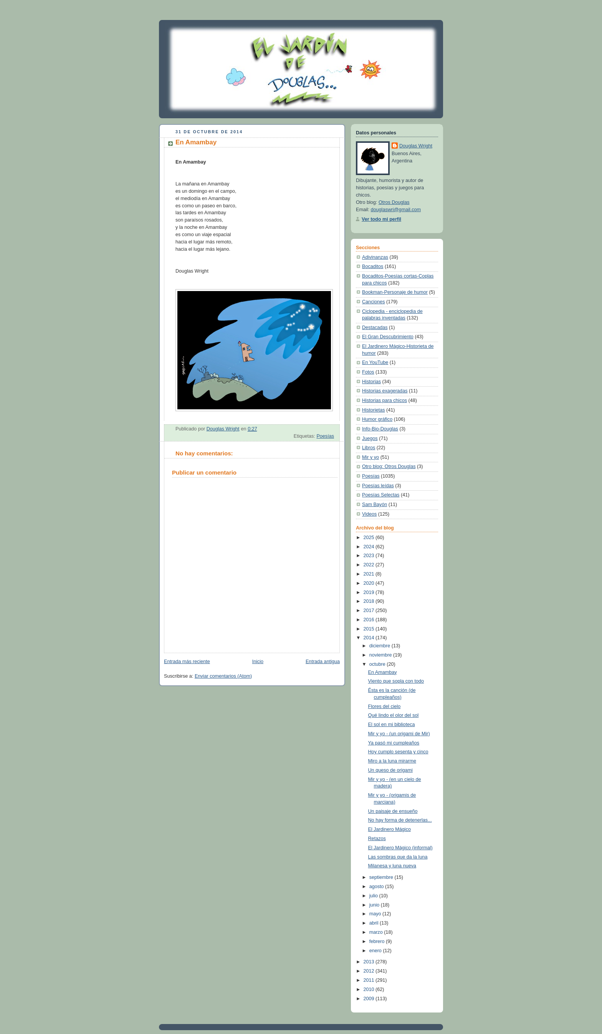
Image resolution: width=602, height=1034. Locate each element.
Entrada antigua (323, 661)
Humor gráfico (377, 419)
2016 (370, 619)
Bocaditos (372, 266)
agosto (377, 886)
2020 (370, 583)
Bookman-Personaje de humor (395, 292)
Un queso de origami (390, 770)
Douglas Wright (415, 146)
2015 (370, 629)
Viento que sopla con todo (396, 681)
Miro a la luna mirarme (392, 761)
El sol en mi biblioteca (391, 724)
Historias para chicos (384, 400)
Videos (369, 514)
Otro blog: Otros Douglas (388, 466)
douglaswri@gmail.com (396, 209)
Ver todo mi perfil (381, 219)
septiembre (382, 877)
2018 (370, 601)
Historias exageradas (384, 391)
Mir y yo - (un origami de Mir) (399, 733)
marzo (376, 932)
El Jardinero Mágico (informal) (400, 847)
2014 (370, 637)
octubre (378, 664)
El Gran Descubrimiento (387, 336)
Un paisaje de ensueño (393, 811)
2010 (370, 989)
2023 (370, 555)
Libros (368, 447)
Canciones (373, 301)
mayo (375, 914)
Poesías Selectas (380, 495)
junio (375, 905)
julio (374, 895)
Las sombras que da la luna (398, 857)
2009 (370, 998)
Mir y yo (370, 457)
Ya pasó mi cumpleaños (394, 743)
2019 (370, 592)
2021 (370, 574)
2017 (370, 610)
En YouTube (375, 362)
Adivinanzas (375, 257)
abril (374, 923)
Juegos (370, 438)
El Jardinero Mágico (389, 829)
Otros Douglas (394, 202)
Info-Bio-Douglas (380, 429)
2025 (370, 537)
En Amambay (382, 672)
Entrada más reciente (187, 661)
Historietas (373, 410)
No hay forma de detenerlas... (400, 820)
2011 (370, 980)
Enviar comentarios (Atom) (223, 676)
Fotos (368, 372)
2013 (370, 962)
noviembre (381, 655)
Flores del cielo (384, 706)
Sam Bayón (374, 504)
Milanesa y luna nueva (392, 866)
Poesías (325, 436)
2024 (370, 546)
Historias (371, 381)
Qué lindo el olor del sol (393, 715)
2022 (370, 564)
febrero (377, 941)
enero (376, 950)
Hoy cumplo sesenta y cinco (398, 751)
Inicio (257, 661)
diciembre (380, 646)
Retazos (377, 838)
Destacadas (375, 327)
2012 (370, 971)
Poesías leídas (378, 485)
